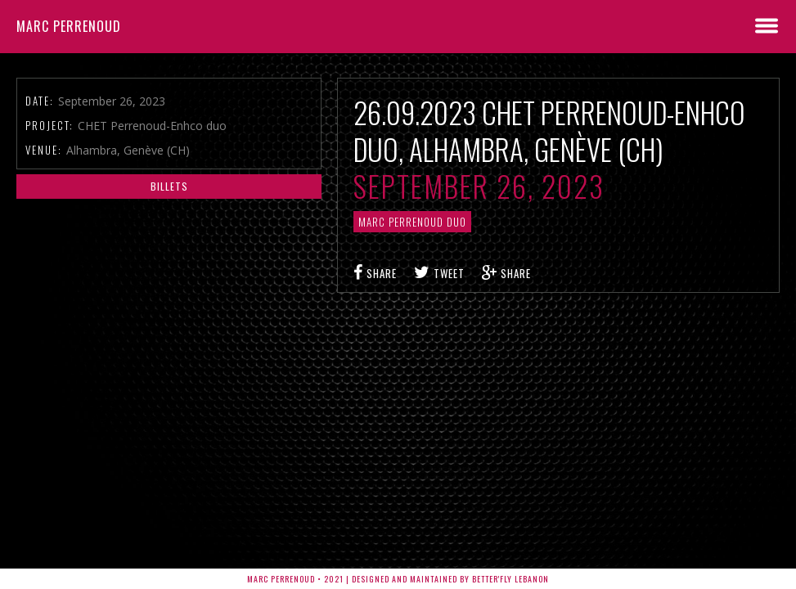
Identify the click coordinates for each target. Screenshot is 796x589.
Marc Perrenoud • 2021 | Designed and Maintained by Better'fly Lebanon (398, 579)
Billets (169, 186)
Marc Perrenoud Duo (412, 222)
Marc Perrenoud (68, 26)
